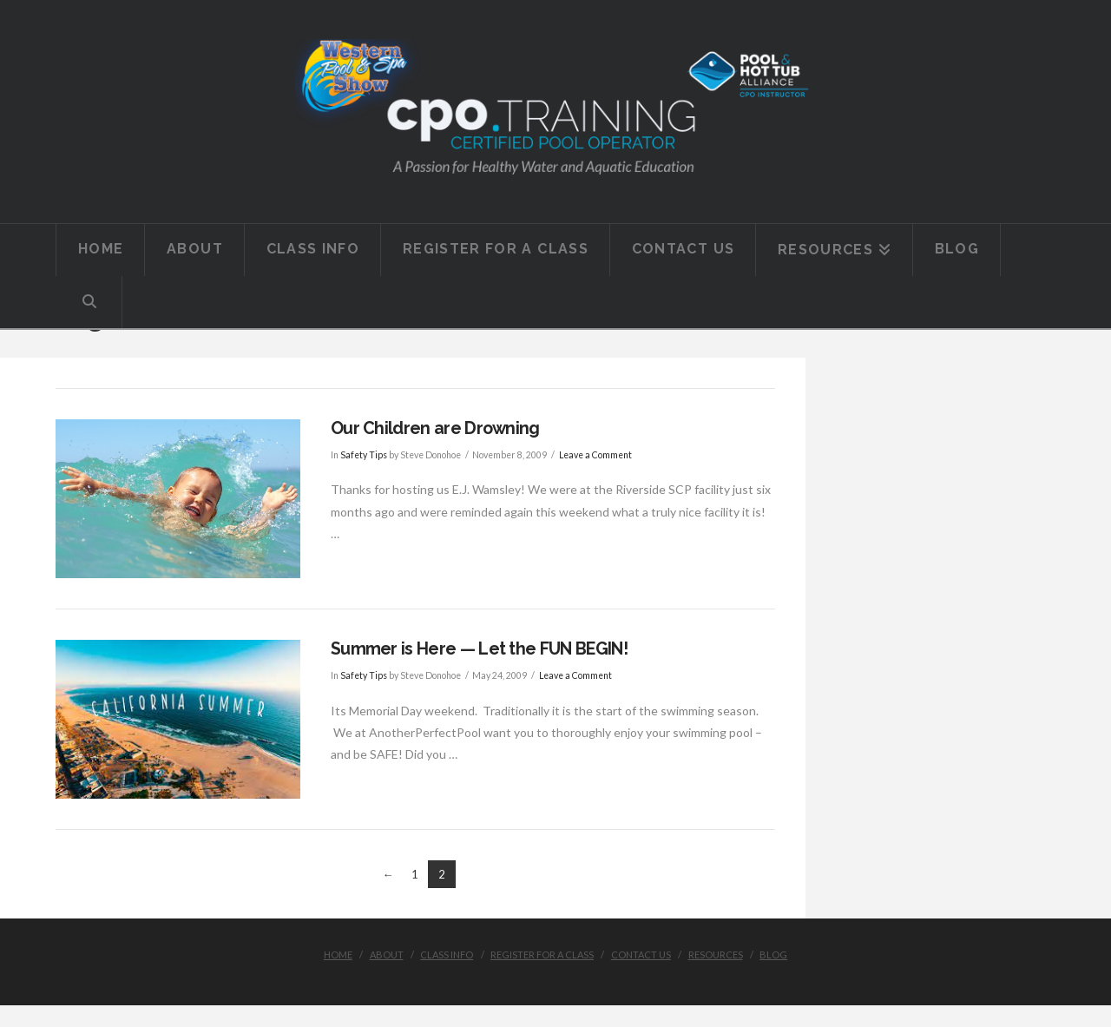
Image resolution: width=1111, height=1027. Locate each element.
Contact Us (641, 954)
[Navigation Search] (89, 302)
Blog (773, 954)
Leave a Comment (595, 455)
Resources (715, 954)
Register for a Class (542, 954)
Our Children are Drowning (435, 428)
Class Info (446, 954)
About (387, 954)
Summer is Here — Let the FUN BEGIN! (479, 649)
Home (338, 954)
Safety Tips (363, 455)
